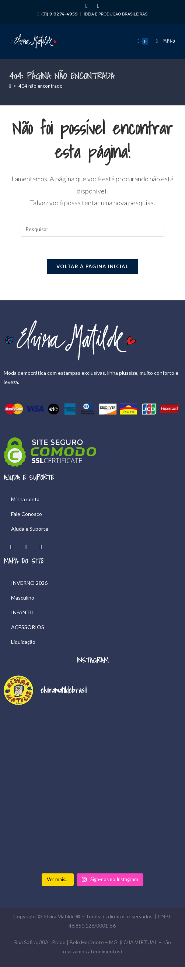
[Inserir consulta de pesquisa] (92, 229)
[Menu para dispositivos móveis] (163, 41)
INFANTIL (22, 612)
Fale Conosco (26, 514)
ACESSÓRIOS (27, 627)
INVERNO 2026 (29, 583)
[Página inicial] (10, 86)
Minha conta (25, 499)
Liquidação (23, 642)
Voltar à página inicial (92, 266)
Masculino (22, 597)
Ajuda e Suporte (29, 529)
